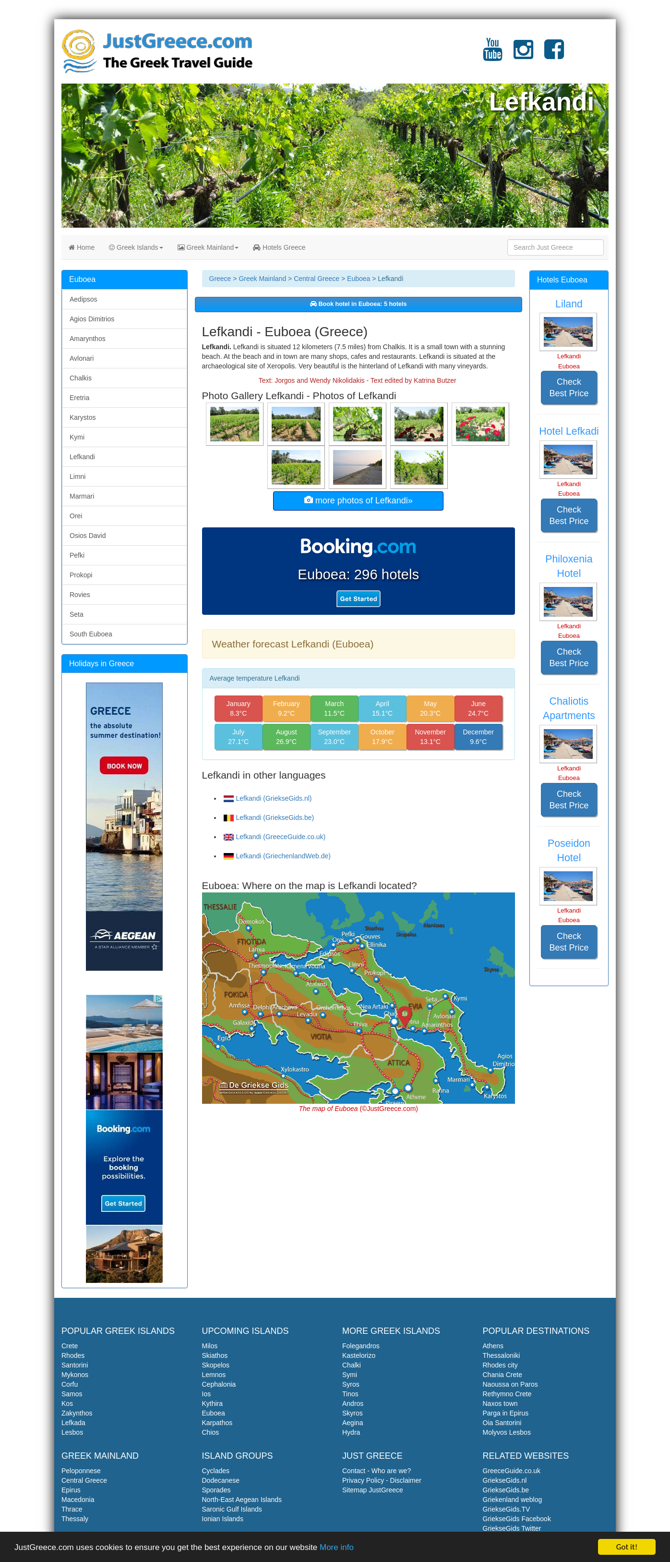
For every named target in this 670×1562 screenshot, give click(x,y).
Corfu (69, 1384)
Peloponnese (81, 1471)
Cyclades (216, 1471)
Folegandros (361, 1346)
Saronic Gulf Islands (232, 1509)
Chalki (351, 1365)
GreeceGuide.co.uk (512, 1471)
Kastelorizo (358, 1355)
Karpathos (217, 1423)
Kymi (77, 437)
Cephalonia (219, 1384)
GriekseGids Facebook (517, 1519)
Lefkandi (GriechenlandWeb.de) (277, 856)
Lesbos (72, 1432)
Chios (210, 1432)
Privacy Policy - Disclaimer (381, 1480)
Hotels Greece (279, 247)
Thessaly (74, 1519)
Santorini (74, 1365)
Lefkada (73, 1423)
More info (337, 1548)
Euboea (358, 278)
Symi (349, 1375)
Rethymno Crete (507, 1394)
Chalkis (81, 378)
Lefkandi (82, 457)
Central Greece (316, 278)
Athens (493, 1346)
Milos (210, 1346)
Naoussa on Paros (510, 1384)
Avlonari (82, 358)
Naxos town (500, 1403)
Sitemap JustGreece (372, 1490)
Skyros (352, 1413)
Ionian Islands (222, 1519)
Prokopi (81, 575)
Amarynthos (88, 338)
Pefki (77, 555)
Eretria (79, 398)
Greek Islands (136, 247)
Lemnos (214, 1375)
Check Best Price (568, 387)
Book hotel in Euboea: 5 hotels (358, 304)
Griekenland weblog (512, 1499)
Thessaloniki (501, 1355)
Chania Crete (503, 1375)
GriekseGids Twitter (512, 1528)
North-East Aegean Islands (242, 1499)
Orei (76, 516)
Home (82, 247)
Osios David (88, 535)
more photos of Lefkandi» (358, 500)
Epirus (71, 1490)
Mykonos (74, 1375)
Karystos (83, 417)
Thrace (72, 1509)
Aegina (352, 1423)
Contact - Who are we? (376, 1471)
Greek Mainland (208, 247)
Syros (350, 1384)
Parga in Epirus (506, 1413)
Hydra (351, 1432)
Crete (69, 1346)
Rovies (80, 594)
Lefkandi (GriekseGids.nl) (268, 798)
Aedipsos (83, 299)
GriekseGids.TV (506, 1509)
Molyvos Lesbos (507, 1432)
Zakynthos (77, 1413)
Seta (77, 614)
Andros (352, 1403)
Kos (67, 1403)
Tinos (350, 1394)
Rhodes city (500, 1365)
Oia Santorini (502, 1423)
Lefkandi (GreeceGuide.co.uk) (275, 837)
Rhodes (72, 1355)
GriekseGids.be (506, 1490)
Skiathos (215, 1355)
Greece (220, 278)
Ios (206, 1394)
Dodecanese (221, 1480)
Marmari (82, 496)
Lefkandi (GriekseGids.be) (269, 817)
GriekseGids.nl (505, 1480)
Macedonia (78, 1499)
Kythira (212, 1403)
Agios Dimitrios (92, 319)
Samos (72, 1394)
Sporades (216, 1490)
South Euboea (91, 634)
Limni (77, 476)
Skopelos (216, 1365)
